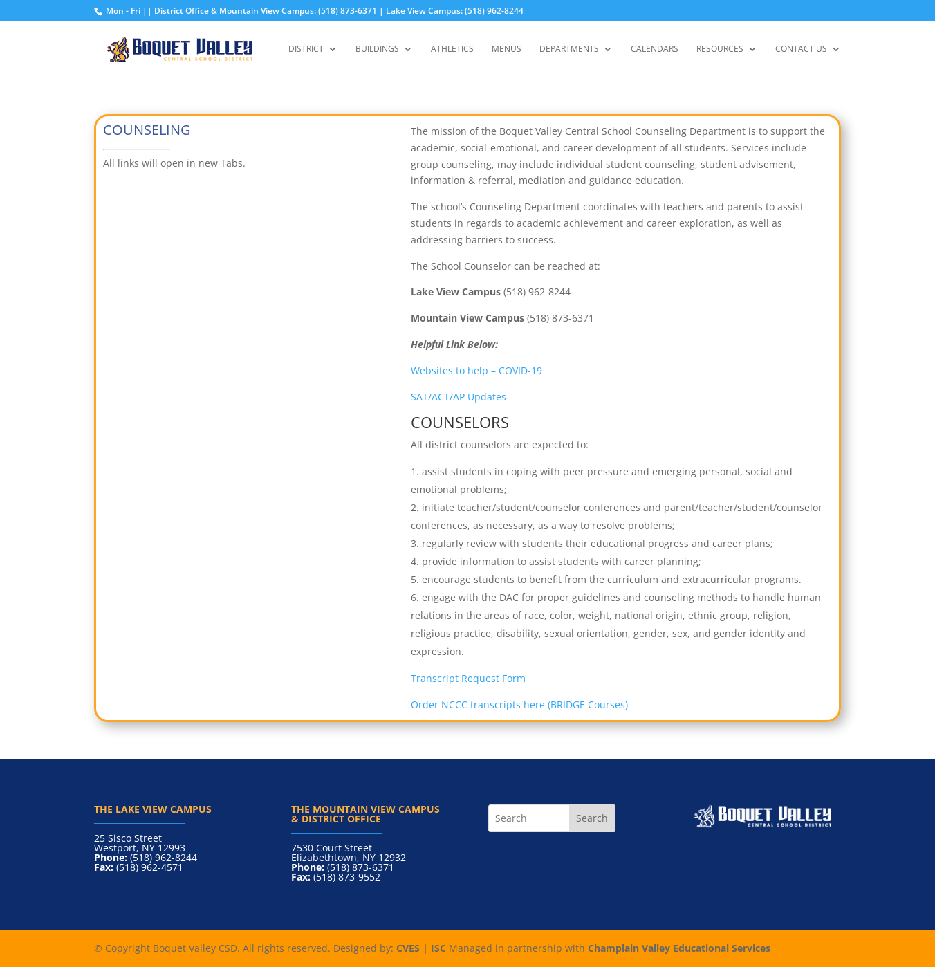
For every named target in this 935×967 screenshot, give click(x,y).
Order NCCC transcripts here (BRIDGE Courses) (519, 704)
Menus (506, 49)
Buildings (377, 49)
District (306, 49)
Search (592, 818)
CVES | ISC (421, 948)
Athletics (452, 49)
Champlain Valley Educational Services (679, 948)
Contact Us (801, 49)
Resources (719, 49)
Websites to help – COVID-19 (478, 370)
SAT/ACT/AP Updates (458, 396)
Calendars (654, 49)
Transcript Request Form (468, 678)
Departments (569, 49)
